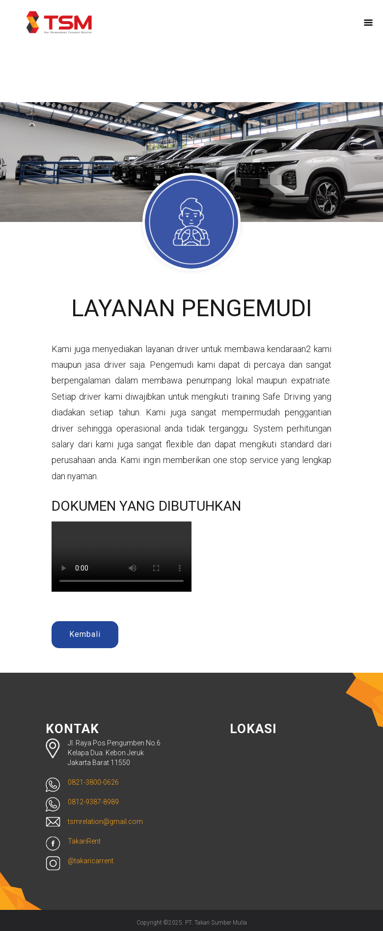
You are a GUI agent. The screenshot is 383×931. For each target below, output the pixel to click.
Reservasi (311, 26)
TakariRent (84, 841)
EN (187, 58)
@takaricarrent (90, 861)
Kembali (85, 634)
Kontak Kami (144, 77)
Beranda (136, 26)
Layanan (258, 26)
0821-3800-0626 (93, 782)
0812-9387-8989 (93, 802)
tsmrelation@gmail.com (105, 821)
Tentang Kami (197, 26)
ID (200, 58)
